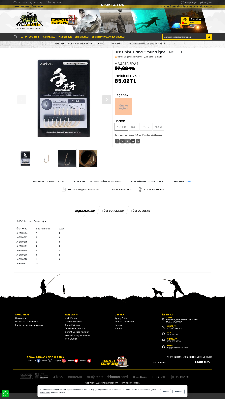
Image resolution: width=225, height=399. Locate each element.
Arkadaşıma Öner (150, 189)
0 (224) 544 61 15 (175, 328)
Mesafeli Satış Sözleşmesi (77, 335)
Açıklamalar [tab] (85, 211)
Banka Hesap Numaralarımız (29, 325)
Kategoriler (30, 36)
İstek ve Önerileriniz (124, 321)
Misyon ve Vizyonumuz (26, 321)
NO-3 (158, 127)
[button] (106, 99)
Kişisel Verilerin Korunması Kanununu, (114, 390)
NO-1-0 (121, 127)
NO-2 (146, 127)
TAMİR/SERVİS (65, 36)
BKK (189, 181)
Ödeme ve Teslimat (75, 328)
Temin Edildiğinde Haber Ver (80, 189)
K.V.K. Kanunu (71, 318)
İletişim (118, 325)
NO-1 (134, 127)
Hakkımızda (48, 36)
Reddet (166, 391)
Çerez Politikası (72, 325)
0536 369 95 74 (174, 334)
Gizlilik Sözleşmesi (73, 321)
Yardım (118, 328)
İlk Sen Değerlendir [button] (152, 56)
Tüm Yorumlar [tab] (113, 211)
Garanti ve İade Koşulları (77, 331)
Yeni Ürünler (71, 338)
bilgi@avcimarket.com (177, 347)
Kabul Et (178, 391)
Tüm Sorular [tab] (140, 211)
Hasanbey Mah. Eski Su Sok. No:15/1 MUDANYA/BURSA (182, 320)
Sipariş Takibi (121, 318)
